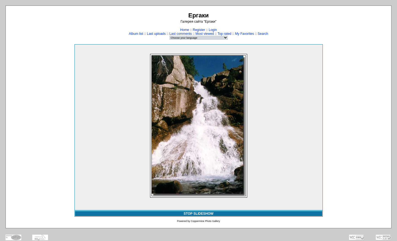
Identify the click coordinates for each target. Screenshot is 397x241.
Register (199, 30)
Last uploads (156, 34)
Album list (136, 34)
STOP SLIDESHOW (198, 214)
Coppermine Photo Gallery (205, 221)
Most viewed (205, 34)
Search (263, 34)
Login (213, 30)
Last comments (180, 34)
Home (184, 30)
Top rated (224, 34)
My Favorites (244, 34)
